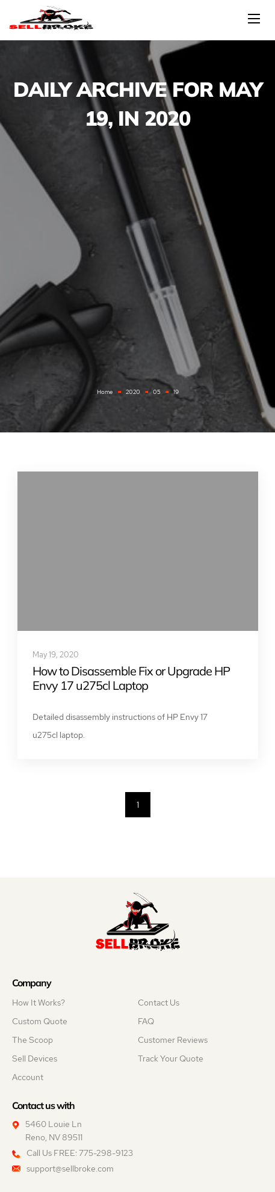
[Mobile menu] (255, 18)
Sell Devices (34, 1058)
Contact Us (158, 1002)
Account (27, 1077)
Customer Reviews (173, 1039)
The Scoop (32, 1039)
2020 (133, 392)
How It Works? (38, 1002)
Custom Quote (39, 1021)
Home (105, 392)
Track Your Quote (170, 1058)
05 (157, 392)
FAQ (146, 1021)
